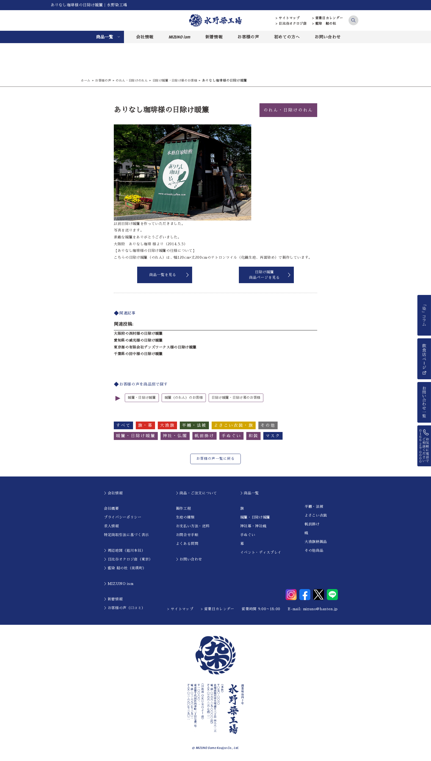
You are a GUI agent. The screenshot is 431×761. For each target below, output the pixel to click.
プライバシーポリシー (123, 517)
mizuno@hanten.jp (320, 609)
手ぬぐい (247, 535)
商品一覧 (104, 37)
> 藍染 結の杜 (324, 23)
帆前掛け (312, 524)
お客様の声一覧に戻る (215, 459)
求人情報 (111, 526)
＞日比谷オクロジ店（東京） (128, 559)
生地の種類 (185, 517)
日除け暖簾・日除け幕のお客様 (182, 80)
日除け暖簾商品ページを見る (264, 274)
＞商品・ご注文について (196, 493)
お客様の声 (248, 37)
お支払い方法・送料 (193, 526)
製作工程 (183, 508)
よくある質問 (187, 543)
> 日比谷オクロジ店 (291, 23)
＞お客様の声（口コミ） (124, 608)
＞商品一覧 (249, 493)
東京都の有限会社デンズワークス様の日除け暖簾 (155, 347)
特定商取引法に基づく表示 (126, 535)
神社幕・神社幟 (253, 526)
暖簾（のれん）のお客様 (187, 398)
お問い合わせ (328, 37)
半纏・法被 (314, 506)
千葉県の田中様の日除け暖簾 (138, 354)
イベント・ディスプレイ (260, 552)
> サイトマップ (288, 18)
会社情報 (144, 37)
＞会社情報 (113, 493)
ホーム (86, 80)
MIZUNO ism (179, 36)
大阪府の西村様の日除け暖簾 (138, 333)
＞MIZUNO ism (118, 583)
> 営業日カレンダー (327, 18)
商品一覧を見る (162, 275)
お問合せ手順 (187, 535)
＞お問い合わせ (189, 559)
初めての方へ (287, 37)
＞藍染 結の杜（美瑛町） (125, 568)
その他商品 (314, 550)
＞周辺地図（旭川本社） (124, 550)
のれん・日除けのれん (135, 80)
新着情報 (214, 37)
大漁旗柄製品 (316, 541)
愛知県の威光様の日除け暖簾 (138, 340)
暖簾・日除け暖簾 (143, 398)
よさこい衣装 (316, 515)
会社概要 (111, 508)
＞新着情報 (113, 599)
